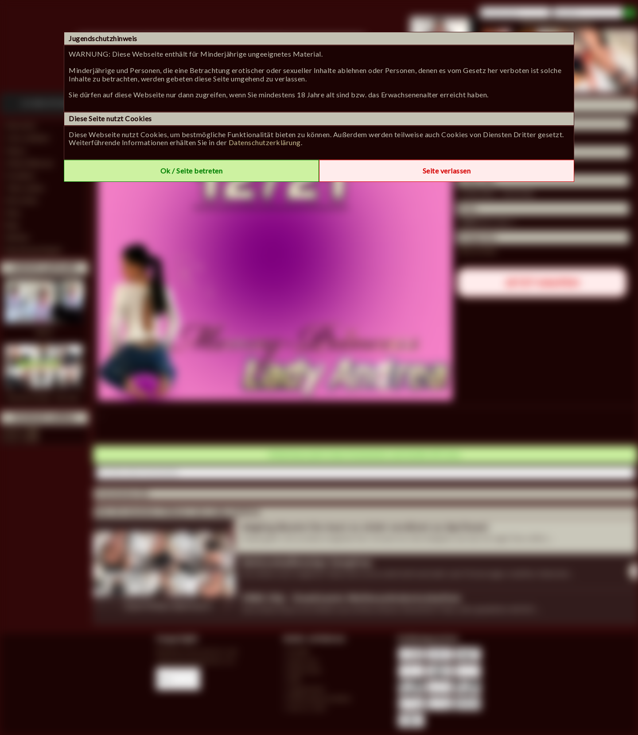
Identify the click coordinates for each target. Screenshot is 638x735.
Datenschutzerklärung (265, 142)
